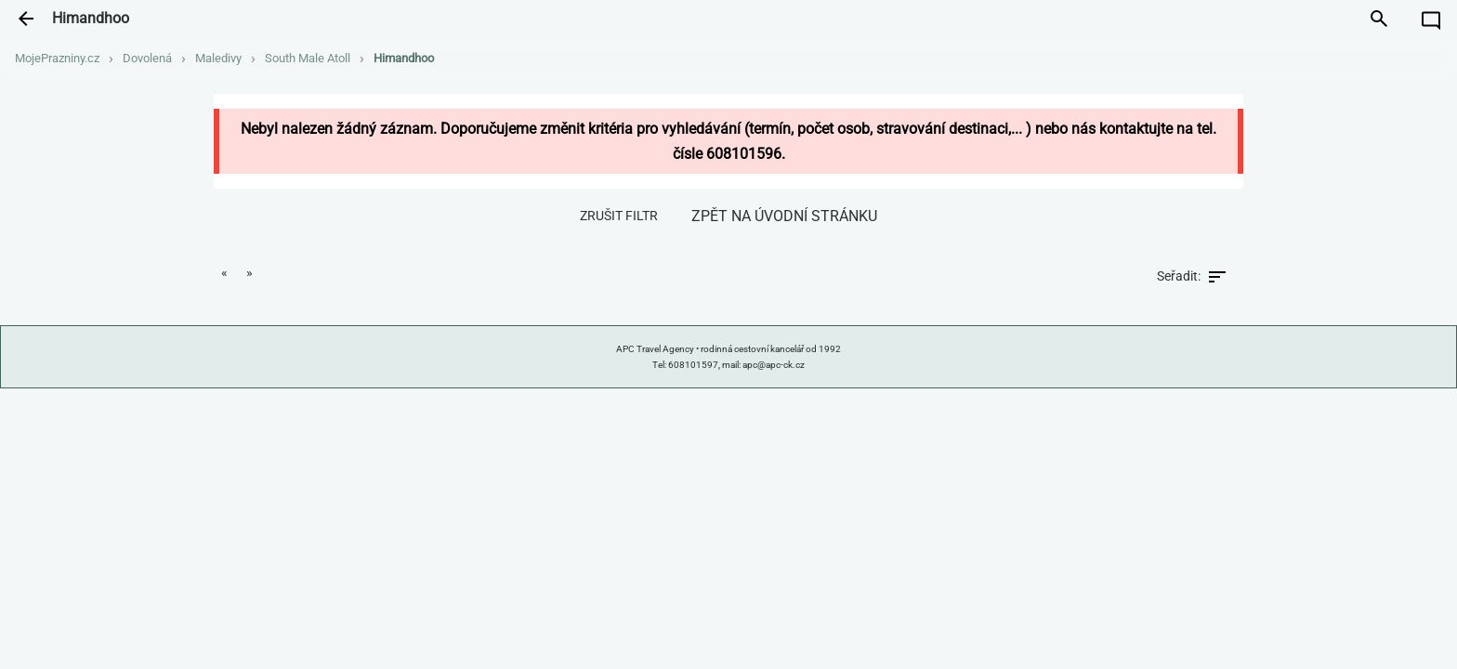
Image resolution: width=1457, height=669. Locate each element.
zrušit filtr (619, 215)
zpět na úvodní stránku (784, 216)
